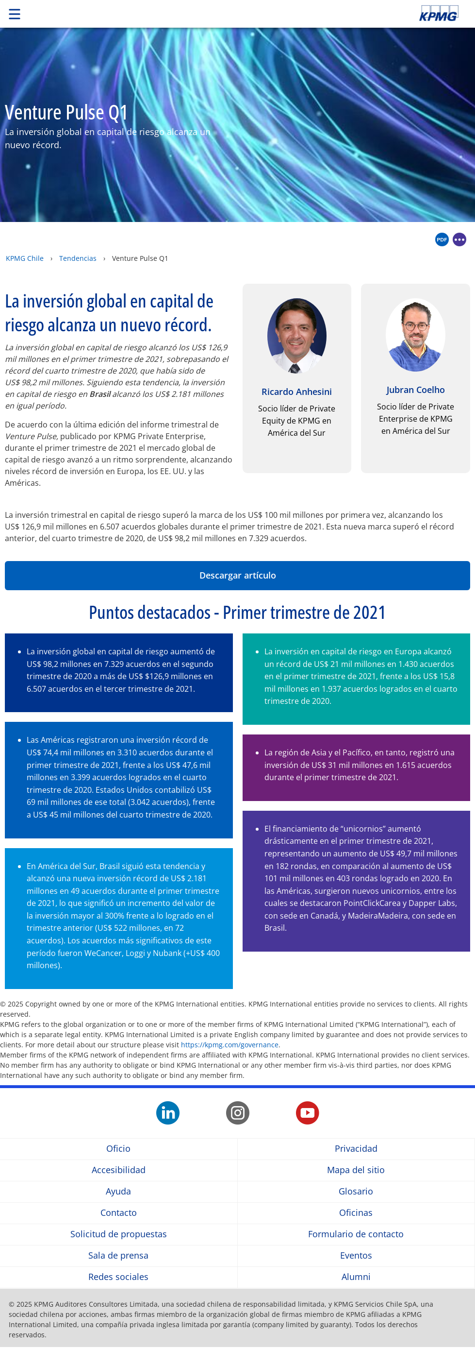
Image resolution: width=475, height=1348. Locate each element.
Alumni (356, 1276)
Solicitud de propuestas (118, 1234)
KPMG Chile (25, 258)
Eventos (356, 1255)
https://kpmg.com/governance (229, 1044)
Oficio (118, 1148)
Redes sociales (118, 1276)
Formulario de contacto (356, 1234)
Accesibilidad (119, 1170)
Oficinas (356, 1212)
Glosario (356, 1191)
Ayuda (118, 1191)
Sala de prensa (118, 1255)
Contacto (118, 1212)
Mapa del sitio (356, 1170)
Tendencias (78, 258)
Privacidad (356, 1148)
